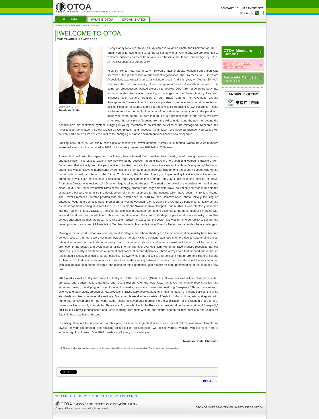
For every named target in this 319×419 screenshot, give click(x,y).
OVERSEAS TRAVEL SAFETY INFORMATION (236, 407)
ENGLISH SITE (73, 25)
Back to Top (212, 381)
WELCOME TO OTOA (68, 396)
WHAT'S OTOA (93, 396)
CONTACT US (135, 396)
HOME (58, 25)
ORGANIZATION (115, 396)
